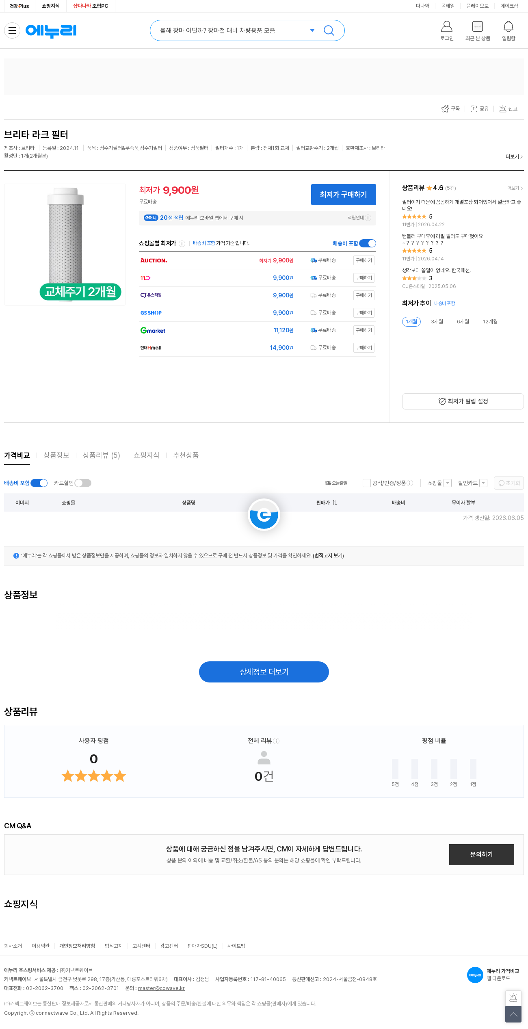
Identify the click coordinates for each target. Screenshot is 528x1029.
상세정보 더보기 (264, 672)
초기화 (513, 483)
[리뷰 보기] (463, 213)
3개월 (437, 321)
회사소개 (13, 946)
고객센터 (141, 946)
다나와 (422, 6)
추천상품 (186, 455)
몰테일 (447, 6)
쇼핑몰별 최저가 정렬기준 (182, 244)
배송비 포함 (345, 243)
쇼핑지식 (51, 6)
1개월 (411, 321)
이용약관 (41, 946)
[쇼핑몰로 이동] (255, 260)
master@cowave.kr (161, 988)
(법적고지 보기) (328, 555)
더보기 (512, 157)
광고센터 (169, 946)
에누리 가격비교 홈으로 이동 (50, 30)
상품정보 (56, 455)
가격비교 (17, 455)
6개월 (463, 321)
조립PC (90, 6)
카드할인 (64, 483)
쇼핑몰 (434, 483)
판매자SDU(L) (203, 946)
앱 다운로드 (495, 975)
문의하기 (481, 854)
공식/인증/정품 (389, 483)
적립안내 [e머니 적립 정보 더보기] (359, 217)
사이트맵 (236, 946)
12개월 (490, 321)
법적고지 (114, 946)
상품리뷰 (101, 455)
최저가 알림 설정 (468, 401)
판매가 (323, 503)
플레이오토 (477, 6)
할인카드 (468, 483)
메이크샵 (509, 6)
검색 (329, 30)
